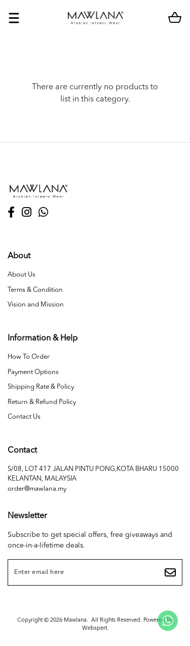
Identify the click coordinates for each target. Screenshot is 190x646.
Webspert (94, 628)
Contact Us (24, 417)
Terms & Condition (35, 290)
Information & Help (43, 338)
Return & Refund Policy (42, 402)
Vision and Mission (36, 304)
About (19, 256)
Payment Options (33, 372)
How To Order (29, 357)
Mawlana (75, 620)
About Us (21, 274)
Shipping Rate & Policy (41, 387)
